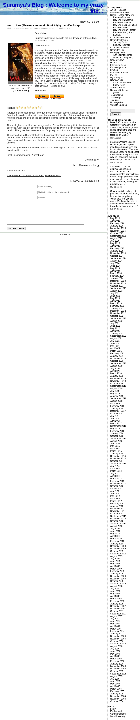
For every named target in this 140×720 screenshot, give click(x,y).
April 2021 (115, 348)
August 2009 (116, 556)
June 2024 (115, 266)
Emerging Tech (117, 52)
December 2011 (118, 508)
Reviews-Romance (122, 22)
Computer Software (119, 47)
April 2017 (115, 421)
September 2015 (118, 438)
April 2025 (115, 246)
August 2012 (116, 488)
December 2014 (118, 456)
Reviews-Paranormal (24, 28)
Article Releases (118, 10)
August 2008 (116, 586)
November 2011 (118, 511)
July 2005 (115, 679)
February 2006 (117, 661)
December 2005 (118, 666)
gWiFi (116, 92)
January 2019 (117, 396)
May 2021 (115, 346)
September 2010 (118, 523)
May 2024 (115, 268)
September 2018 (118, 398)
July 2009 (115, 558)
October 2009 (117, 551)
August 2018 (116, 401)
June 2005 (115, 681)
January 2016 (117, 433)
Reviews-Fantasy (121, 17)
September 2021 (118, 336)
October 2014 (117, 461)
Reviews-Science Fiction (125, 25)
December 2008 (118, 576)
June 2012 (115, 493)
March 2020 (116, 373)
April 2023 (115, 301)
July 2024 (115, 263)
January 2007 (117, 633)
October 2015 (117, 436)
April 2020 (115, 371)
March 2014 (116, 471)
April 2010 (115, 536)
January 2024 (117, 278)
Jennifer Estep (22, 90)
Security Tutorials (121, 45)
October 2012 (117, 486)
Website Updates (118, 105)
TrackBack (53, 175)
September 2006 (118, 643)
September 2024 (118, 258)
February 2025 (117, 248)
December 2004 (118, 696)
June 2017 (115, 418)
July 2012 (115, 491)
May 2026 (115, 218)
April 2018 (115, 403)
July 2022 (115, 323)
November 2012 (118, 483)
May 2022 (115, 328)
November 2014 (118, 458)
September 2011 (118, 516)
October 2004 (117, 701)
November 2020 (118, 358)
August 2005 (116, 676)
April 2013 (115, 476)
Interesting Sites (118, 65)
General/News (117, 60)
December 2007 (118, 606)
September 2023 (118, 288)
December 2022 (118, 311)
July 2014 (115, 466)
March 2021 (116, 351)
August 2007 (116, 616)
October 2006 (117, 641)
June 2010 (115, 531)
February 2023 (117, 306)
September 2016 (118, 426)
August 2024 (116, 261)
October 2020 (117, 361)
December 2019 (118, 378)
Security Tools (120, 42)
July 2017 (115, 416)
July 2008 (115, 588)
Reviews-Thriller (121, 27)
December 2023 (118, 281)
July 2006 (115, 648)
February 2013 (117, 481)
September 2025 (118, 236)
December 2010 (118, 518)
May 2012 (115, 496)
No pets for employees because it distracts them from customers (120, 170)
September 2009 (118, 553)
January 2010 (117, 543)
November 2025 (118, 231)
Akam (113, 166)
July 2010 (115, 528)
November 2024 (118, 253)
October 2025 (117, 233)
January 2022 (117, 333)
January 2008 (117, 603)
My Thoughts (116, 77)
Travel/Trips (116, 97)
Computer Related (122, 82)
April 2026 (115, 221)
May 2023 (115, 298)
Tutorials (114, 100)
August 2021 (116, 338)
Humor (113, 62)
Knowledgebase (118, 67)
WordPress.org (117, 716)
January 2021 (117, 356)
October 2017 (117, 413)
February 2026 (117, 223)
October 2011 (117, 513)
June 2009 (115, 561)
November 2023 (118, 283)
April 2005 (115, 686)
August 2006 (116, 646)
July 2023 (115, 293)
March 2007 (116, 629)
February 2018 (117, 406)
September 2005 (118, 673)
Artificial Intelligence (122, 55)
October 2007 (117, 611)
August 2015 (116, 441)
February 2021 (117, 353)
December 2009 (118, 546)
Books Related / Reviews (122, 15)
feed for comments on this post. (25, 175)
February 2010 (117, 541)
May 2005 (115, 683)
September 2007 (118, 613)
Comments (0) (92, 160)
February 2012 (117, 503)
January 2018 (117, 408)
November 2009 (118, 548)
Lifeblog (114, 70)
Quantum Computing (123, 57)
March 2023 (116, 303)
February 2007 (117, 631)
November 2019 (118, 381)
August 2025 (116, 238)
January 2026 (117, 226)
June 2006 (115, 651)
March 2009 (116, 568)
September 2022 (118, 318)
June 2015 (115, 443)
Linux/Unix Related (119, 72)
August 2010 (116, 526)
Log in (113, 709)
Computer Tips (117, 50)
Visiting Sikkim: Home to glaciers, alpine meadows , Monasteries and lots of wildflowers (123, 146)
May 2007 (115, 623)
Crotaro (114, 191)
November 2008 (118, 578)
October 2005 (117, 671)
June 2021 (115, 343)
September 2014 (118, 463)
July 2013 (115, 473)
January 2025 (117, 251)
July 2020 (115, 368)
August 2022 (116, 321)
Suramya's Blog (23, 5)
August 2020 (116, 366)
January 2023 (117, 308)
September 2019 (118, 386)
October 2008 (117, 581)
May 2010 (115, 533)
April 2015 (115, 448)
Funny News (119, 85)
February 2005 (117, 691)
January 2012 (117, 506)
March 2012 (116, 501)
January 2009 (117, 573)
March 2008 (116, 598)
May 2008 (115, 593)
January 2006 (117, 664)
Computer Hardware (120, 37)
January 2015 (117, 453)
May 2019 (115, 393)
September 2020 (118, 363)
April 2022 (115, 331)
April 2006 (115, 656)
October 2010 (117, 521)
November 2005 (118, 668)
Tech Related (116, 95)
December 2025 (118, 228)
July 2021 (115, 341)
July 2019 (115, 391)
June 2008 (115, 591)
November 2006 (118, 638)
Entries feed (116, 711)
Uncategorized (117, 102)
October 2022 (117, 316)
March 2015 (116, 451)
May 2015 (115, 446)
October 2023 (117, 286)
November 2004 (118, 699)
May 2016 (115, 428)
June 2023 (115, 296)
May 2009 (115, 563)
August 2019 (116, 388)
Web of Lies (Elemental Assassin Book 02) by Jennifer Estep (43, 25)
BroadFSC (115, 122)
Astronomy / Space (119, 12)
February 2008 (117, 601)
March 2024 (116, 273)
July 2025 (115, 241)
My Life (113, 75)
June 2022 (115, 326)
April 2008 (115, 596)
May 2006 (115, 654)
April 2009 (115, 566)
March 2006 (116, 658)
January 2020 (117, 376)
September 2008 (118, 583)
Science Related (118, 87)
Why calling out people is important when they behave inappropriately (124, 194)
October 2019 (117, 383)
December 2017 (118, 411)
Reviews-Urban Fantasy (42, 28)
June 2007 (115, 621)
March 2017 (116, 423)
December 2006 (118, 636)
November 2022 (118, 313)
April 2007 (115, 626)
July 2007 (115, 618)
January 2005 (117, 693)
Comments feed (118, 714)
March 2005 (116, 689)
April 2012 (115, 498)
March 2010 (116, 538)
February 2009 (117, 571)
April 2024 (115, 271)
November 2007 (118, 608)
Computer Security (119, 40)
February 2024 (117, 276)
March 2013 (116, 478)
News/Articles (117, 80)
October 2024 (117, 256)
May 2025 (115, 243)
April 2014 (115, 468)
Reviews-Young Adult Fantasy (123, 33)
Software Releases (119, 90)
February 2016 (117, 431)
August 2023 (116, 291)
